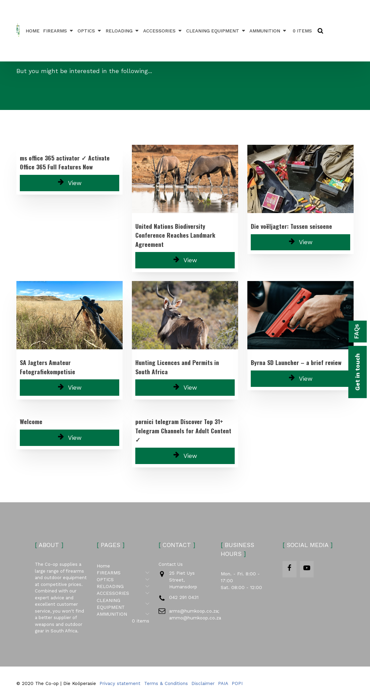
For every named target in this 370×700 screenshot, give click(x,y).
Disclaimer (203, 683)
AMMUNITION (268, 30)
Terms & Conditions (166, 683)
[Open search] (320, 30)
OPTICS (90, 30)
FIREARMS (58, 30)
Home (33, 30)
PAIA (223, 683)
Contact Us (171, 564)
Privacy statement (119, 683)
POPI (237, 683)
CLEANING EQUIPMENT (216, 30)
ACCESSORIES (163, 30)
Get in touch (357, 372)
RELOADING (123, 30)
